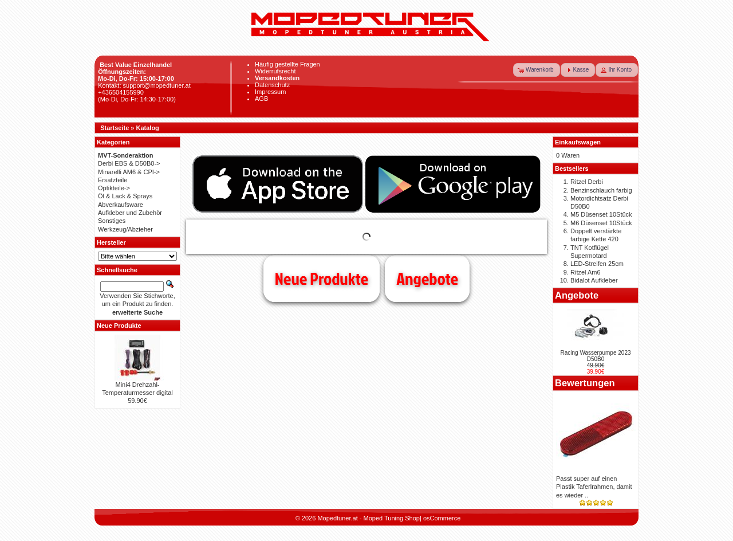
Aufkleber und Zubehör (130, 212)
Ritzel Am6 (585, 272)
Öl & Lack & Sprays (125, 196)
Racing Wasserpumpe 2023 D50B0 (595, 356)
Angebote (427, 278)
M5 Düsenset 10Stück (601, 214)
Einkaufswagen (578, 142)
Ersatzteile (112, 180)
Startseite (114, 127)
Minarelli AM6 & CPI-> (129, 171)
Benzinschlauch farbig (601, 190)
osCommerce (441, 518)
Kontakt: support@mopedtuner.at (144, 85)
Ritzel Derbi (586, 181)
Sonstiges (111, 220)
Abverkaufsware (120, 204)
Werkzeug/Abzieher (125, 229)
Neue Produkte (321, 278)
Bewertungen (585, 383)
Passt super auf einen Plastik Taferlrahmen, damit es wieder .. (594, 487)
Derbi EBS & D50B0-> (129, 163)
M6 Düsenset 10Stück (601, 222)
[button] (536, 70)
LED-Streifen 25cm (597, 263)
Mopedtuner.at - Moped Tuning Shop (368, 518)
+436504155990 (121, 92)
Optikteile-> (114, 188)
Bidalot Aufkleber (594, 280)
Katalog (147, 127)
